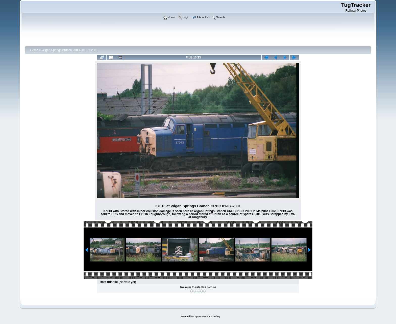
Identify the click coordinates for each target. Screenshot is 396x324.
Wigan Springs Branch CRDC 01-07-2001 (70, 50)
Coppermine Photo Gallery (206, 316)
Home (34, 50)
